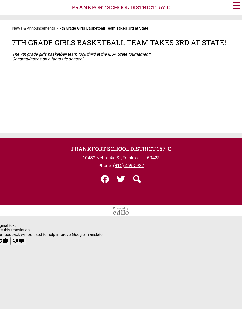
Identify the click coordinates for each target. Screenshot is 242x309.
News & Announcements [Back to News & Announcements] (33, 28)
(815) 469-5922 (128, 165)
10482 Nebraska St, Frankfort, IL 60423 (121, 157)
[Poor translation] (18, 241)
